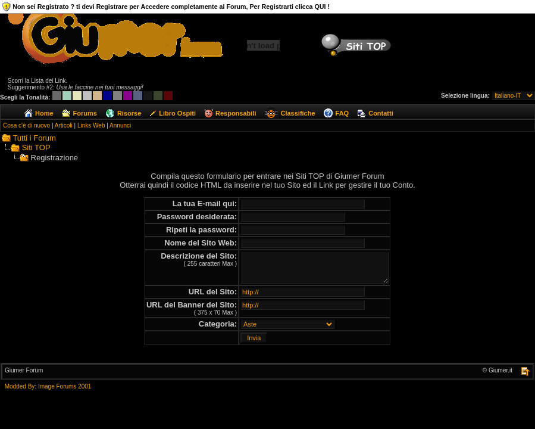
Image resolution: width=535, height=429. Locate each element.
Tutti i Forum (33, 137)
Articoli (64, 125)
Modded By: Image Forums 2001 (48, 386)
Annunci (120, 125)
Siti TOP (36, 147)
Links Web (91, 125)
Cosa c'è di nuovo (26, 125)
